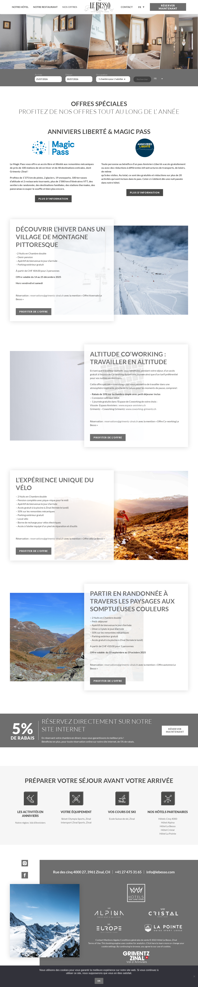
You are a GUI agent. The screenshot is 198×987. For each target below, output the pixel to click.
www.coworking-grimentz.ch (141, 408)
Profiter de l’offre (33, 311)
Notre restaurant (45, 6)
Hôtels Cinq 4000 (167, 818)
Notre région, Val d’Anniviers (30, 822)
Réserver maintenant (168, 7)
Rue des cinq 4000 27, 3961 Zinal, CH (81, 872)
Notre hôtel (20, 6)
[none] (141, 6)
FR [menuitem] (139, 7)
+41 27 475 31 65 (128, 872)
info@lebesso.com (160, 872)
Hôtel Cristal (167, 829)
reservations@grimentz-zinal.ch (47, 295)
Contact (99, 940)
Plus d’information (53, 198)
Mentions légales (112, 940)
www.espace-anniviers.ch (132, 405)
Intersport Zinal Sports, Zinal (76, 822)
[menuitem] (141, 6)
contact (127, 6)
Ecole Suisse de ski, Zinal (122, 818)
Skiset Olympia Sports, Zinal (76, 818)
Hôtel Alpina (167, 822)
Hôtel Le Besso (168, 826)
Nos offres (69, 6)
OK (99, 981)
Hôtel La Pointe (167, 833)
